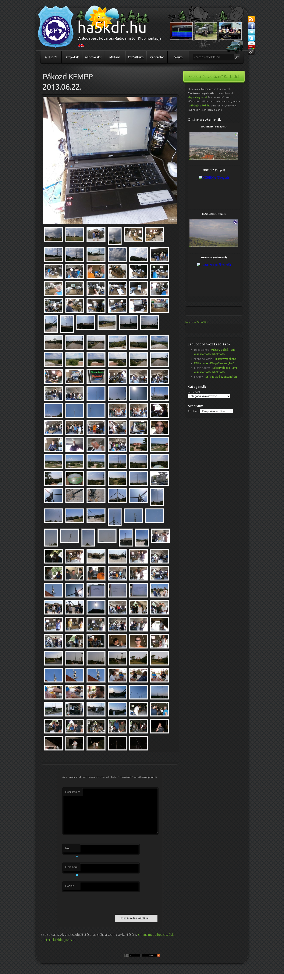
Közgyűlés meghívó (222, 363)
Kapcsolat (157, 57)
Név (71, 849)
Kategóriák (194, 392)
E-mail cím (71, 868)
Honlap (69, 885)
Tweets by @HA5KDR (197, 322)
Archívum (193, 411)
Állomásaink (93, 57)
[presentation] (94, 902)
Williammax (201, 363)
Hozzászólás (72, 791)
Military (114, 57)
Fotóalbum (135, 57)
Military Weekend (225, 358)
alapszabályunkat (197, 97)
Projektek (72, 57)
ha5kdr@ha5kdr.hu (199, 105)
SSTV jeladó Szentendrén (221, 376)
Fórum (178, 57)
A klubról (51, 57)
